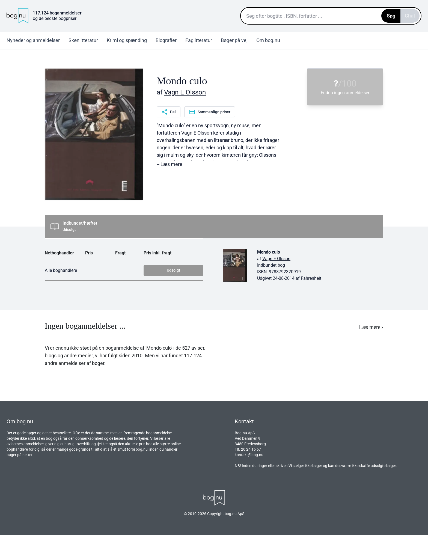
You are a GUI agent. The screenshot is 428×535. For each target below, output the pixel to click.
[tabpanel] (214, 268)
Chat (410, 16)
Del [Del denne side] (168, 112)
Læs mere (371, 327)
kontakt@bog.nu (249, 455)
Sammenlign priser (209, 112)
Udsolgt (173, 270)
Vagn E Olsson (185, 92)
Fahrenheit (311, 278)
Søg (391, 16)
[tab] (214, 226)
